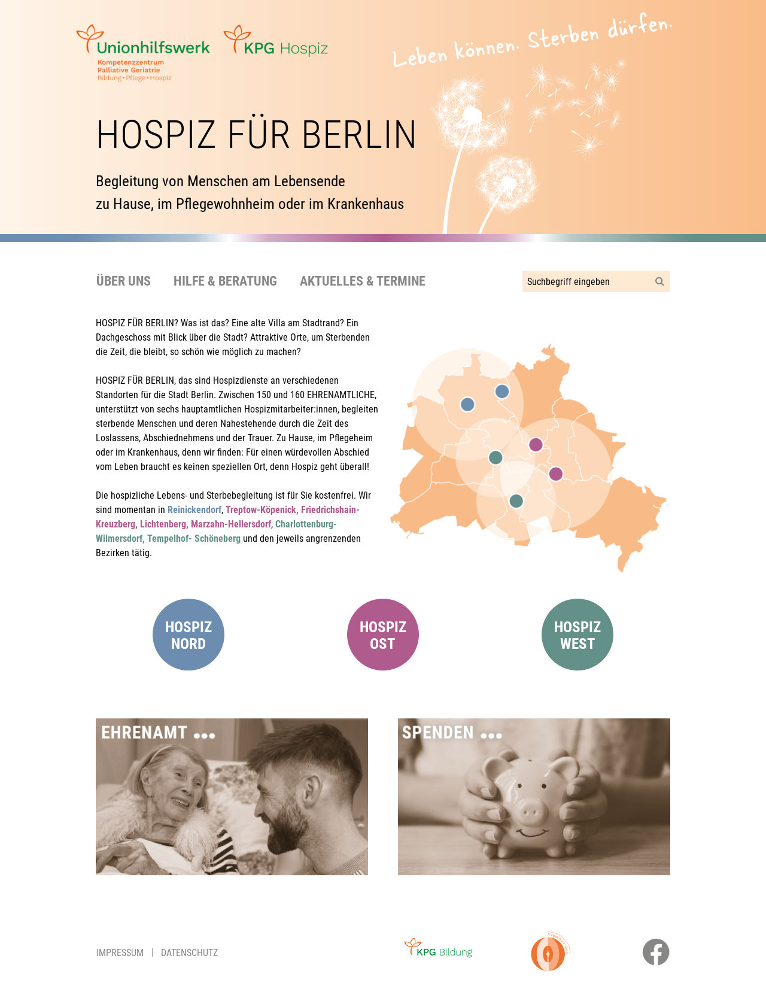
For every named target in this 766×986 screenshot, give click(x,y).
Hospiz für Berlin (257, 134)
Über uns (123, 281)
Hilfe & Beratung (225, 281)
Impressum (120, 952)
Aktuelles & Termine (362, 281)
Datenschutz (189, 952)
